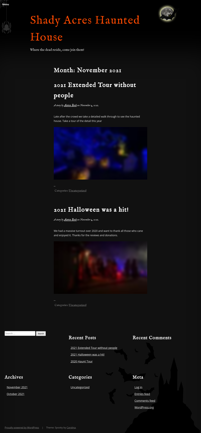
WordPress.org (144, 407)
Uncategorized (77, 191)
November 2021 (17, 387)
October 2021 (16, 394)
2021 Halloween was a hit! (91, 210)
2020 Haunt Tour (82, 361)
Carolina (71, 427)
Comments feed (145, 401)
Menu (5, 4)
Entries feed (142, 394)
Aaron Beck (70, 105)
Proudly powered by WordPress (22, 427)
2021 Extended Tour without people (94, 348)
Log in (138, 387)
